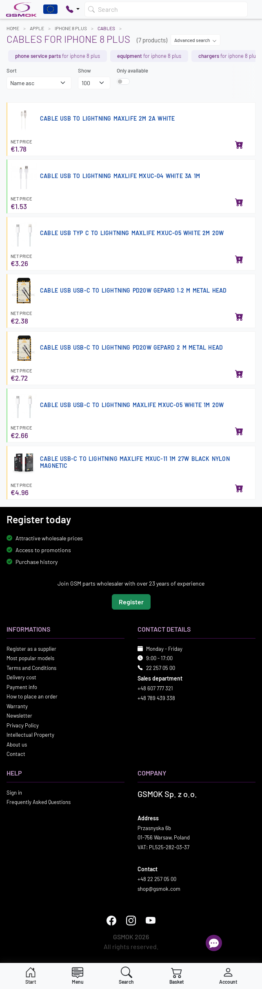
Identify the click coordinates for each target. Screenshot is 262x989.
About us (17, 744)
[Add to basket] (239, 145)
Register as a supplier (31, 648)
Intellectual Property (30, 734)
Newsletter (19, 715)
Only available (132, 70)
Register (131, 602)
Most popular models (30, 658)
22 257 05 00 (160, 668)
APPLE (37, 28)
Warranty (17, 706)
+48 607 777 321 (155, 688)
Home (13, 28)
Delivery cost (21, 677)
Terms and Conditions (31, 668)
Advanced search (195, 40)
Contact (16, 754)
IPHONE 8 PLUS (71, 28)
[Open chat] (213, 943)
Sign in (14, 792)
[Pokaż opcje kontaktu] (72, 9)
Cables (106, 28)
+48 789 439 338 (156, 698)
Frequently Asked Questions (39, 802)
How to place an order (32, 696)
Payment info (22, 687)
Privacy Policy (23, 725)
